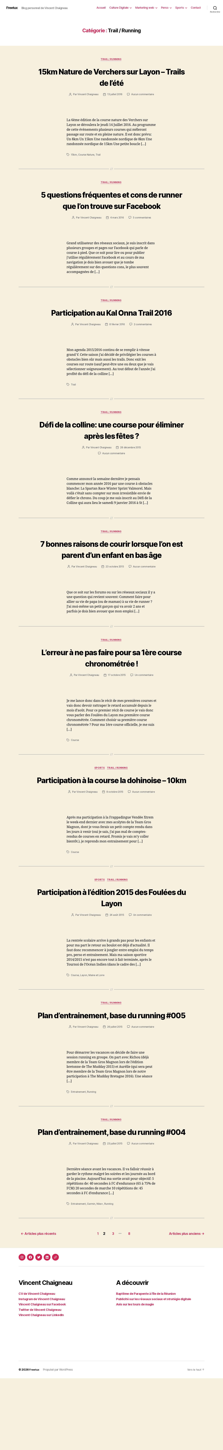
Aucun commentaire (143, 94)
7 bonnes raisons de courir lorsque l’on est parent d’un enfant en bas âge (111, 579)
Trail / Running (111, 59)
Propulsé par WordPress (58, 1441)
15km (74, 155)
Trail (98, 155)
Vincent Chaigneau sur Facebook (44, 1376)
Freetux (12, 8)
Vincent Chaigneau (87, 94)
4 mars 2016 (117, 229)
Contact (196, 7)
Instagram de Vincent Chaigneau (44, 1371)
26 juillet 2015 (115, 1087)
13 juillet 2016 (115, 94)
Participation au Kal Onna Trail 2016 (111, 330)
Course (75, 776)
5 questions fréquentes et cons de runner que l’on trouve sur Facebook (111, 206)
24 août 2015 (117, 964)
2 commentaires (143, 348)
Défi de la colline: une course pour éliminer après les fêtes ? (111, 454)
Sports (179, 7)
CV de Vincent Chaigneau (39, 1365)
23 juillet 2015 (115, 1215)
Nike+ (100, 1276)
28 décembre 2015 (131, 471)
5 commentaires (142, 229)
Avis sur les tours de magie (137, 1376)
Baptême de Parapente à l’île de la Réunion (149, 1365)
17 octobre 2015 (116, 711)
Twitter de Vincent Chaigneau (42, 1381)
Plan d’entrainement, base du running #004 (111, 1198)
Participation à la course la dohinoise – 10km (111, 822)
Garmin (91, 1276)
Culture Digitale (118, 7)
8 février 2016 (117, 348)
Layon (84, 1024)
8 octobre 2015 (115, 840)
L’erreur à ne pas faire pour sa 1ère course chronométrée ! (111, 694)
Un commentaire (144, 711)
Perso (164, 7)
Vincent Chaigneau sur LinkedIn (43, 1387)
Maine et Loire (97, 1024)
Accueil (101, 7)
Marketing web (144, 7)
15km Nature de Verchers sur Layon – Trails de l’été (111, 77)
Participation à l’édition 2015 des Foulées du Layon (111, 946)
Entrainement (78, 1152)
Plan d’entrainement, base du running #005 (111, 1069)
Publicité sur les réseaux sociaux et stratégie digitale (157, 1371)
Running (91, 1152)
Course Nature (86, 155)
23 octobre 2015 (114, 602)
